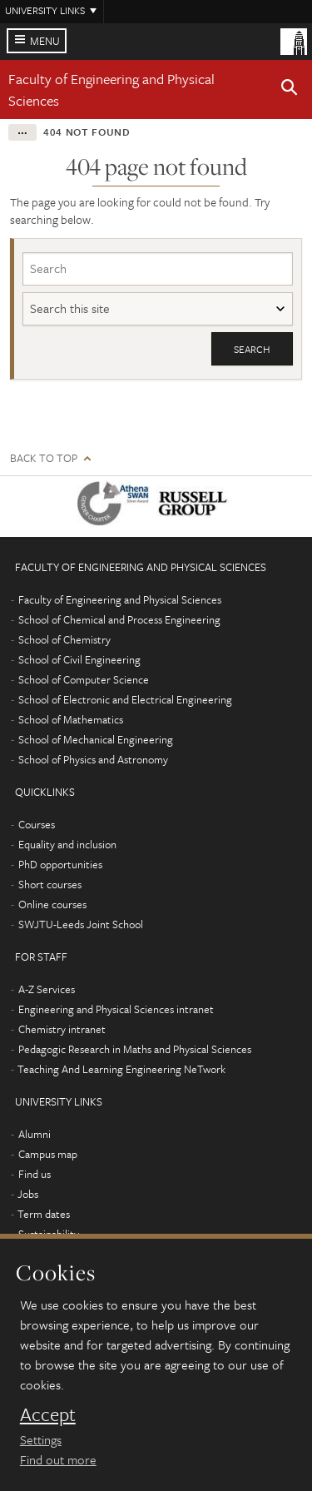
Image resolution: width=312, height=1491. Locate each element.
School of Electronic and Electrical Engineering (125, 699)
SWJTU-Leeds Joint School (80, 924)
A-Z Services (46, 989)
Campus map (47, 1154)
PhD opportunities (60, 864)
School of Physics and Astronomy (93, 759)
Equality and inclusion (67, 844)
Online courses (52, 904)
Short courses (50, 884)
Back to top (43, 458)
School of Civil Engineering (79, 659)
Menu (45, 40)
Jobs (27, 1193)
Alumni (34, 1134)
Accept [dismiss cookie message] (48, 1414)
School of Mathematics (70, 719)
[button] (289, 90)
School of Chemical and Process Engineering (119, 619)
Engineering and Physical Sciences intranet (116, 1009)
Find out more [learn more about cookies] (58, 1459)
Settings (41, 1439)
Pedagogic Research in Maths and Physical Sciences (134, 1049)
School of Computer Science (83, 679)
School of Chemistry (64, 639)
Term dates (43, 1213)
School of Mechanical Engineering (95, 739)
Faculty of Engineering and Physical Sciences (119, 599)
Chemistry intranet (62, 1029)
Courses (36, 824)
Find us (34, 1173)
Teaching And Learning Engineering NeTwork (121, 1069)
